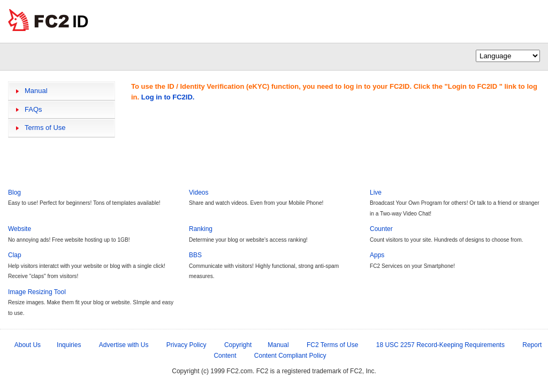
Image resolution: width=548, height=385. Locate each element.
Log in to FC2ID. (168, 97)
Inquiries (69, 345)
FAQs (33, 109)
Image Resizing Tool (37, 292)
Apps (377, 255)
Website (19, 229)
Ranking (200, 229)
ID (80, 21)
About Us (27, 345)
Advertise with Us (124, 345)
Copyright (238, 345)
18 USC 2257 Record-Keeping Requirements (440, 345)
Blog (14, 192)
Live (376, 192)
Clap (14, 255)
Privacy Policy (186, 345)
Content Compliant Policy (290, 355)
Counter (381, 229)
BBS (195, 255)
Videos (198, 192)
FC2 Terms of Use (332, 345)
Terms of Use (45, 128)
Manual (36, 91)
